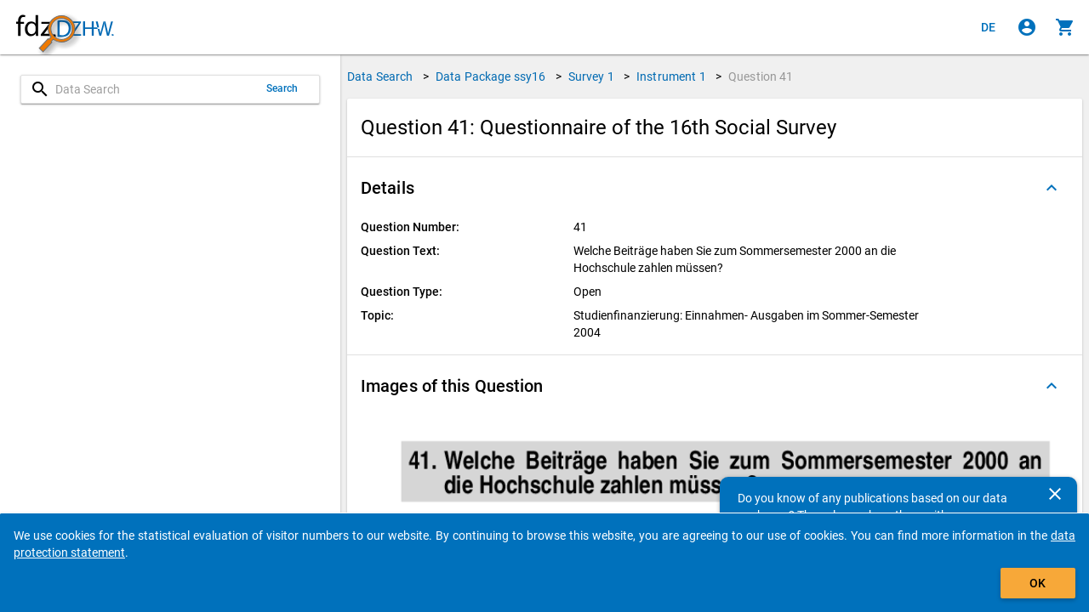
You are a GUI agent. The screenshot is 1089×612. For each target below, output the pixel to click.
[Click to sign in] (1027, 27)
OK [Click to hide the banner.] (1037, 583)
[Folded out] (1052, 188)
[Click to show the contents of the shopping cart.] (1065, 27)
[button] (715, 188)
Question (761, 76)
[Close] (1055, 494)
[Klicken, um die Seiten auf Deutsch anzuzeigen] (989, 27)
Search (282, 88)
